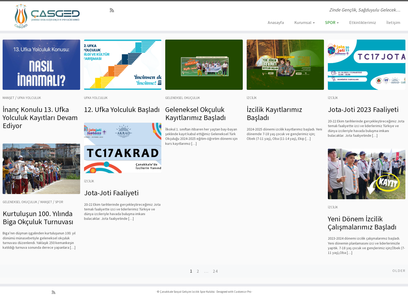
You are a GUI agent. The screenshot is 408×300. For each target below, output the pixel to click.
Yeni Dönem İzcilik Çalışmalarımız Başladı (362, 223)
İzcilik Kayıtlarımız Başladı (274, 113)
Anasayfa (276, 22)
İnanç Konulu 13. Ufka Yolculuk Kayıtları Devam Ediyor (40, 117)
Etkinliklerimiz (362, 22)
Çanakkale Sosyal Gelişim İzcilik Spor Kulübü (187, 291)
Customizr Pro (242, 291)
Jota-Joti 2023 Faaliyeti (363, 109)
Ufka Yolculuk (29, 98)
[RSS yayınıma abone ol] (113, 10)
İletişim (393, 22)
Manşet (8, 98)
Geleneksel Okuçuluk (182, 98)
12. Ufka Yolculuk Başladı (122, 109)
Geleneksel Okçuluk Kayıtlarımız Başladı (195, 113)
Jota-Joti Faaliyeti (111, 192)
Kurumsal (304, 22)
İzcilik (252, 98)
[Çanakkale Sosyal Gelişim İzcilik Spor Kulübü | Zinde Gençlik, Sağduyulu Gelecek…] (47, 16)
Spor (59, 202)
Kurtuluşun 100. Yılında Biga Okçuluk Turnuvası (38, 217)
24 (215, 271)
